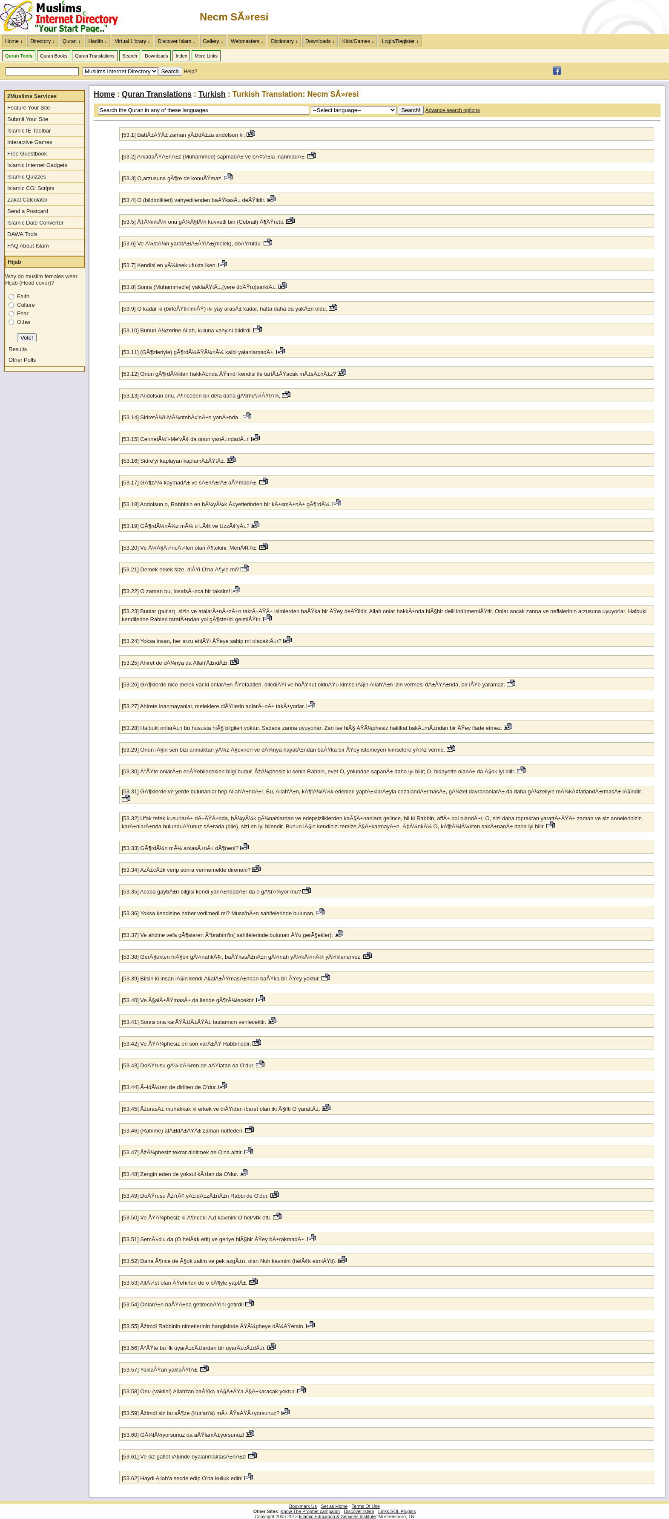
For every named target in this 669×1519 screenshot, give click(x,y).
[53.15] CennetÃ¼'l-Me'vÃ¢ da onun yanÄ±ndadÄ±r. (186, 439)
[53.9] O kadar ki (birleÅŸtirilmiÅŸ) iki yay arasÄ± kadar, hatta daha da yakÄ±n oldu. (224, 309)
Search (129, 55)
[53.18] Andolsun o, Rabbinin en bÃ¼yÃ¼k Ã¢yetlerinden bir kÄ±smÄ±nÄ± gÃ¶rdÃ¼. (226, 504)
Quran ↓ (72, 41)
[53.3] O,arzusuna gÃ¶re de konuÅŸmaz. (172, 178)
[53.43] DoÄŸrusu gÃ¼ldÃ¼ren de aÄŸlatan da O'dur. (188, 1065)
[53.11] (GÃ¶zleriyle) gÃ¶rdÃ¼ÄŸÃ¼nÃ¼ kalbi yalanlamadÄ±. (198, 352)
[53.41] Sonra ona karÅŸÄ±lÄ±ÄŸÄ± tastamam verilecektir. (194, 1022)
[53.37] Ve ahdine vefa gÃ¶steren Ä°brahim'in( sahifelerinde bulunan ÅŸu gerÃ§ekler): (227, 935)
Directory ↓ (42, 41)
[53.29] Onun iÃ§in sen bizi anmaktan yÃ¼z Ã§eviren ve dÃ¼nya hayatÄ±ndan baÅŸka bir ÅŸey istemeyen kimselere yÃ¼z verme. (283, 750)
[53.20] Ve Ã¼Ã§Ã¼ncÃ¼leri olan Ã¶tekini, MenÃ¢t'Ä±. (190, 548)
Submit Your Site (27, 119)
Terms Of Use (366, 1506)
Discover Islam (359, 1511)
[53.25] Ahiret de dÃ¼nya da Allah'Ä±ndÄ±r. (175, 663)
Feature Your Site (28, 107)
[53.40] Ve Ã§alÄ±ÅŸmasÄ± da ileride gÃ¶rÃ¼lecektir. (188, 1000)
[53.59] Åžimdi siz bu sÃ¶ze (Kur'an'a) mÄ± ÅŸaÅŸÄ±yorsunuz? (200, 1413)
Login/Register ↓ (400, 41)
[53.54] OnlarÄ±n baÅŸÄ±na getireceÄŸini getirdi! (183, 1304)
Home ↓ (14, 41)
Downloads (156, 55)
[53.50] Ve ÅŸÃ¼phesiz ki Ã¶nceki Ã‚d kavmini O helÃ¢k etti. (196, 1217)
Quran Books (53, 55)
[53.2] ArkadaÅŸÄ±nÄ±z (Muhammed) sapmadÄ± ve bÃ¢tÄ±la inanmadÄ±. (214, 156)
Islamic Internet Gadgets (37, 165)
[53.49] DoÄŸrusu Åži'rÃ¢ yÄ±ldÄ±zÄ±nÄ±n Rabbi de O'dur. (195, 1196)
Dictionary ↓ (284, 41)
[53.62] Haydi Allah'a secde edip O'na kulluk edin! (183, 1478)
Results (18, 349)
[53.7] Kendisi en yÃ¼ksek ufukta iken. (169, 265)
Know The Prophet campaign (310, 1511)
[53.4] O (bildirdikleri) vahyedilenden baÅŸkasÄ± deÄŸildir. (193, 200)
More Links (206, 55)
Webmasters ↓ (247, 41)
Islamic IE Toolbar (29, 130)
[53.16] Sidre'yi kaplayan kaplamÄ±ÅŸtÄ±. (173, 461)
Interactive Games (29, 142)
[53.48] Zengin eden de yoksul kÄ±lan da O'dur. (181, 1174)
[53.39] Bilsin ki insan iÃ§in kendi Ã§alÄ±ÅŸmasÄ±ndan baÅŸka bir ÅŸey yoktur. (221, 978)
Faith (23, 296)
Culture (26, 305)
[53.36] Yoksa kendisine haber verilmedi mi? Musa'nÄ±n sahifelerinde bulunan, (218, 913)
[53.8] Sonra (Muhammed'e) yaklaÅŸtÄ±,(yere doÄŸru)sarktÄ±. (199, 287)
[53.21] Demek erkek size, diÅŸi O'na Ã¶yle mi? (180, 569)
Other (24, 322)
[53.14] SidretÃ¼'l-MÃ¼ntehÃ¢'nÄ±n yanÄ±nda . (181, 417)
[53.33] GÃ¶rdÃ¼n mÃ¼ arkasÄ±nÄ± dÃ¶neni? (180, 848)
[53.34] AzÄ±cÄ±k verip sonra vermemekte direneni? (187, 870)
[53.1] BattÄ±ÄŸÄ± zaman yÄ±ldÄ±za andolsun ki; (183, 135)
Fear (23, 313)
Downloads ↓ (320, 41)
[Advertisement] (569, 17)
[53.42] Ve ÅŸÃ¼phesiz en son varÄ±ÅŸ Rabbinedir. (186, 1044)
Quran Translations (95, 55)
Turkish (212, 94)
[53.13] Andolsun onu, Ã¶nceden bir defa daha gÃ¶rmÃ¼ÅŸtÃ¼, (202, 395)
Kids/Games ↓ (358, 41)
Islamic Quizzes (26, 176)
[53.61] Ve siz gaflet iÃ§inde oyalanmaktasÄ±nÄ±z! (184, 1456)
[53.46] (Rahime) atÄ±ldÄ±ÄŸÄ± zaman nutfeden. (183, 1130)
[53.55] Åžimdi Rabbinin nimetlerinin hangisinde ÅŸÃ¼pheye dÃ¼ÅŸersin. (213, 1326)
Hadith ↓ (97, 41)
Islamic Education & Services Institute (337, 1516)
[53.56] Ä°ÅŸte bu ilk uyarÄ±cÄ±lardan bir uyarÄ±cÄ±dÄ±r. (194, 1348)
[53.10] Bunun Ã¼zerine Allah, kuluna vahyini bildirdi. (187, 330)
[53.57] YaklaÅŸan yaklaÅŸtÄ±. (160, 1369)
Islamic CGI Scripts (31, 188)
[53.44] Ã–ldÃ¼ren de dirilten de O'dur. (169, 1087)
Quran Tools (18, 55)
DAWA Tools (22, 234)
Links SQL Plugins (397, 1511)
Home (104, 94)
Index (181, 55)
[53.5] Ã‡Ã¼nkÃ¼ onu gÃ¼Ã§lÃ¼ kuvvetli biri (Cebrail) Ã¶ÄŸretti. (203, 222)
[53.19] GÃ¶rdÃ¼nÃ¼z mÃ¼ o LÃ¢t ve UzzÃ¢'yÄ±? (186, 526)
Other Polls (22, 360)
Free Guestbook (27, 153)
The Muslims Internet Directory (64, 17)
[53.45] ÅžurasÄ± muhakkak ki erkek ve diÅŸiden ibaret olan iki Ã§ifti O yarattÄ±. (221, 1109)
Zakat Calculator (27, 199)
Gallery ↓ (213, 41)
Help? (190, 72)
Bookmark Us (303, 1506)
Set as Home (334, 1506)
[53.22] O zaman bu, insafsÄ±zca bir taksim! (176, 591)
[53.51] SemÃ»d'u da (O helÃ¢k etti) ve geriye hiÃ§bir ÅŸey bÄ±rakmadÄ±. (214, 1239)
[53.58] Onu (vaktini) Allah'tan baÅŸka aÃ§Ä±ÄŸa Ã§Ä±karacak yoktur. (209, 1391)
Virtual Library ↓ (132, 41)
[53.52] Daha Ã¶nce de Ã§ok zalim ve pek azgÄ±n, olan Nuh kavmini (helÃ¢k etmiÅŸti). (229, 1261)
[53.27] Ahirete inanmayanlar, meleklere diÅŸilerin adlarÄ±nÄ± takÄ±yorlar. (213, 706)
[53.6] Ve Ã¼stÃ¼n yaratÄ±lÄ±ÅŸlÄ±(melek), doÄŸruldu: (192, 243)
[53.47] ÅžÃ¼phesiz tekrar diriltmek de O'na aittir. (182, 1152)
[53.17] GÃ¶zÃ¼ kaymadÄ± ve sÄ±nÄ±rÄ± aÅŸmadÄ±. (190, 482)
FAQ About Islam (28, 245)
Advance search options (452, 110)
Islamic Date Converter (35, 222)
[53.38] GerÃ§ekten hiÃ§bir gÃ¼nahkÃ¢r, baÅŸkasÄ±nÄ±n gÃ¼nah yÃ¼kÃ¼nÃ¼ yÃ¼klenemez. (242, 957)
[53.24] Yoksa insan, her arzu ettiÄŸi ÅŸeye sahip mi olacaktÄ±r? (201, 641)
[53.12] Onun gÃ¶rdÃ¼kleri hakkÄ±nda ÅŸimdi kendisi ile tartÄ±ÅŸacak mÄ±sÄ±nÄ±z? (229, 374)
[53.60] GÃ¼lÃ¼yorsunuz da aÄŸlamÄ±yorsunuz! (183, 1435)
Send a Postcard (27, 211)
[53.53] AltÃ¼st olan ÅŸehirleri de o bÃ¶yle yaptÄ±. (184, 1283)
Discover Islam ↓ (176, 41)
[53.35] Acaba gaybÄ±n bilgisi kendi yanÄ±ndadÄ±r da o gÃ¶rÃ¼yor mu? (211, 891)
